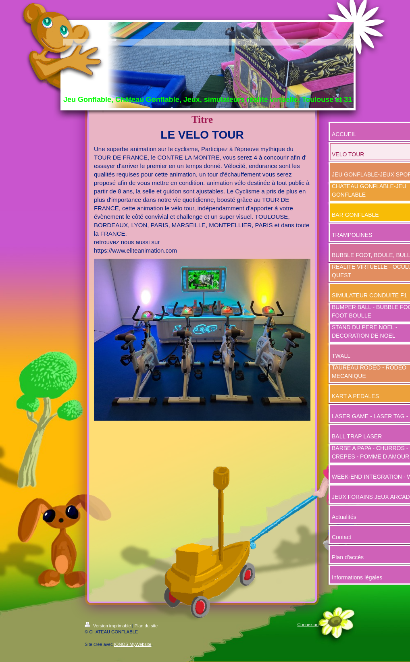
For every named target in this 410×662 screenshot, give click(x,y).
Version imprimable (108, 625)
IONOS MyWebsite (133, 644)
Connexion (307, 624)
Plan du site (146, 625)
